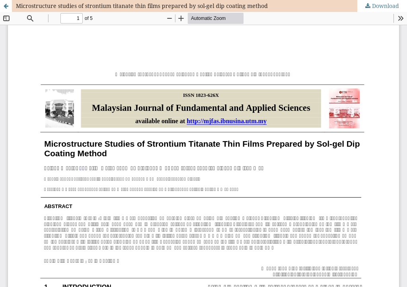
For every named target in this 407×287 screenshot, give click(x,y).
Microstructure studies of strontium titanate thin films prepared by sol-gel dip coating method (142, 6)
